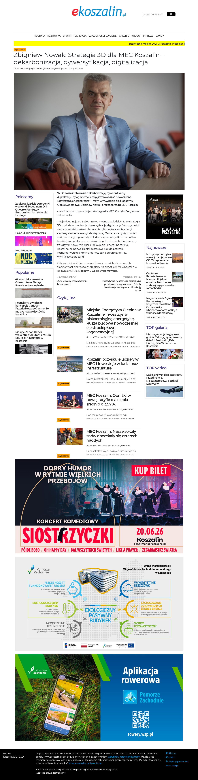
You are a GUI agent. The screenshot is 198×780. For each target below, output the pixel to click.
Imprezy (147, 36)
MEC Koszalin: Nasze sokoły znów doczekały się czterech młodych (112, 436)
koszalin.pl (172, 765)
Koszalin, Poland (36, 17)
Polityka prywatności (177, 761)
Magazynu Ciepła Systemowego (97, 270)
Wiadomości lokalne (103, 36)
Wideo (136, 36)
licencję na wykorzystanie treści (85, 763)
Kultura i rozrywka (47, 36)
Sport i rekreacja (74, 36)
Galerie (124, 36)
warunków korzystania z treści (124, 756)
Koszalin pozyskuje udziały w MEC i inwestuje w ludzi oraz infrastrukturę (112, 363)
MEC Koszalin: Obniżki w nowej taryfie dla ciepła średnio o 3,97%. (108, 400)
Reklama (170, 753)
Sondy (160, 36)
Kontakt (170, 757)
